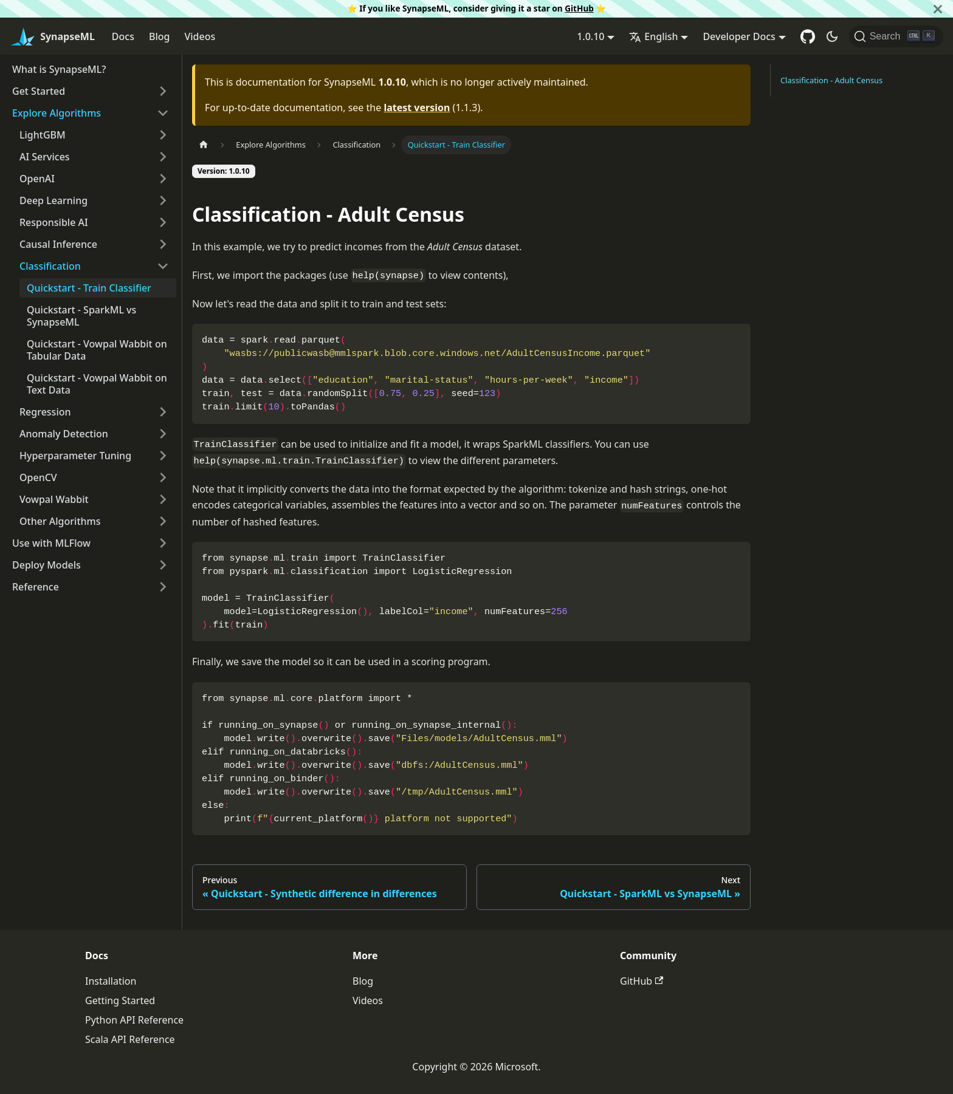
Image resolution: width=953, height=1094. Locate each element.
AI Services (44, 156)
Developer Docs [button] (739, 36)
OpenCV (38, 477)
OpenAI (37, 178)
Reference (35, 586)
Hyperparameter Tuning (75, 455)
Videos (199, 36)
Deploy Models (46, 565)
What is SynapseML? (59, 69)
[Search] (896, 36)
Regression (45, 412)
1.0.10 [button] (590, 36)
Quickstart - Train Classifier (89, 288)
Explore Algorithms (56, 113)
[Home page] (203, 144)
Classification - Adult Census (831, 80)
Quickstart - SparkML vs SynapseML (81, 316)
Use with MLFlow (51, 543)
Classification (50, 266)
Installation (110, 981)
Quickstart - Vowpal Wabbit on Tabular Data (97, 350)
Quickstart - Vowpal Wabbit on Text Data (97, 384)
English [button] (653, 36)
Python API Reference (134, 1020)
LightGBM (42, 135)
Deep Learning (53, 200)
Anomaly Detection (63, 433)
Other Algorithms (60, 521)
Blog (159, 36)
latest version (417, 107)
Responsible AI (53, 222)
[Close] (938, 9)
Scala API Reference (130, 1039)
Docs (123, 36)
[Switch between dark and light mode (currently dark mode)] (832, 36)
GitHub (579, 8)
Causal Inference (58, 244)
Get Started (38, 91)
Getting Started (120, 1000)
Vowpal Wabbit (54, 499)
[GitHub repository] (807, 36)
